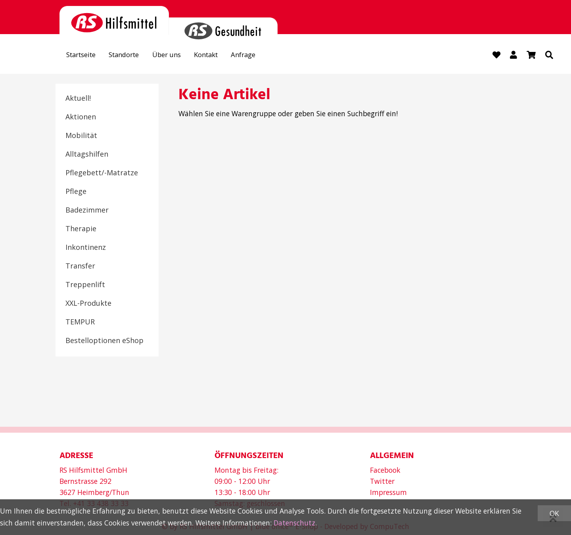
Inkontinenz (85, 247)
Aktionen (80, 117)
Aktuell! (78, 98)
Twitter (382, 481)
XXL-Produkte (88, 303)
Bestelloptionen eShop (104, 340)
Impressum (388, 492)
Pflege (75, 191)
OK (554, 513)
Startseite (83, 55)
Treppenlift (85, 285)
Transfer (80, 266)
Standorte (129, 55)
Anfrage (256, 55)
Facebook (385, 470)
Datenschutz (294, 522)
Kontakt (216, 55)
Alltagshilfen (86, 154)
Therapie (80, 229)
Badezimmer (87, 210)
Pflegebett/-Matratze (101, 173)
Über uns (174, 55)
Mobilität (81, 135)
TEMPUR (80, 322)
